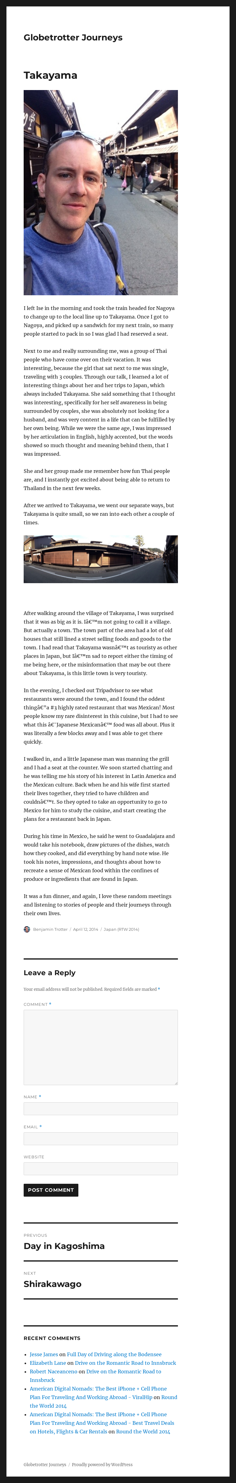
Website (34, 1156)
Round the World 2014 (143, 1431)
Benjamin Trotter (50, 929)
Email (33, 1127)
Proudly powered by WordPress (102, 1464)
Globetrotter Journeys (73, 37)
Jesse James (44, 1354)
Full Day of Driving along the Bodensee (114, 1354)
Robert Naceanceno (53, 1371)
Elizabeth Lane (48, 1363)
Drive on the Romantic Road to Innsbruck (125, 1363)
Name (32, 1097)
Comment (38, 1004)
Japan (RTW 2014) (121, 929)
